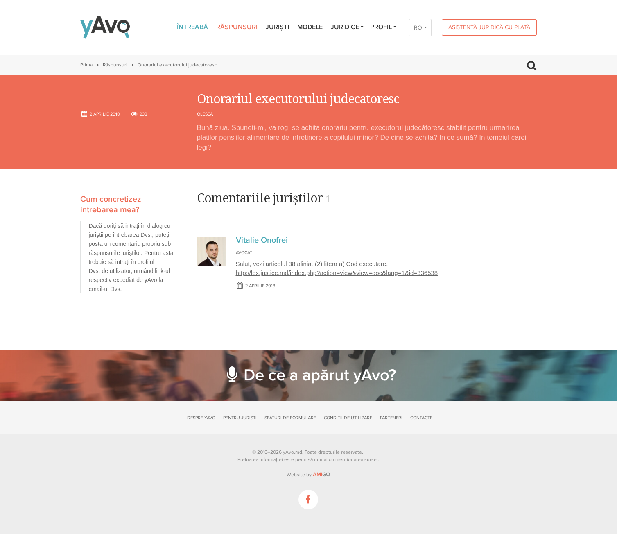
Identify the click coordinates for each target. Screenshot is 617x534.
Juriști (277, 27)
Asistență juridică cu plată (489, 27)
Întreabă (192, 27)
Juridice (348, 27)
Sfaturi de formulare (290, 417)
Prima (86, 65)
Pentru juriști (240, 417)
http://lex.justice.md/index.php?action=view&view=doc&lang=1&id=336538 (337, 272)
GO (321, 474)
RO (418, 27)
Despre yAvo (201, 417)
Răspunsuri (237, 27)
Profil (384, 27)
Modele (310, 27)
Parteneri (391, 417)
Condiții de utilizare (348, 417)
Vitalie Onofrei (262, 240)
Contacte (421, 417)
